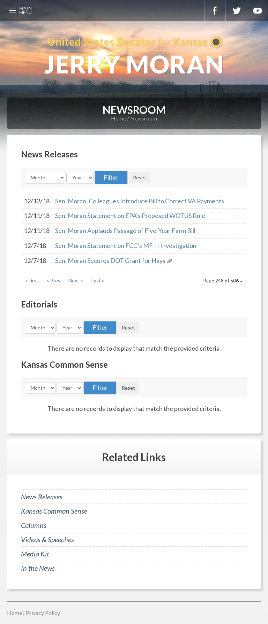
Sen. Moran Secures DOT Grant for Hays (110, 260)
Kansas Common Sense (54, 511)
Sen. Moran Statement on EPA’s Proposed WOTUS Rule (130, 215)
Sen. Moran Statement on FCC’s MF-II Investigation (125, 245)
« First (31, 280)
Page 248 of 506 (223, 280)
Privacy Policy (43, 612)
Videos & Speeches (47, 539)
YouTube (257, 10)
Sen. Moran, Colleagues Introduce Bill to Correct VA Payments (139, 201)
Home (118, 118)
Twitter (236, 10)
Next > (75, 280)
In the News (38, 568)
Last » (97, 280)
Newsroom (143, 118)
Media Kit (35, 553)
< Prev (53, 280)
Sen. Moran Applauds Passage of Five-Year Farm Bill (125, 230)
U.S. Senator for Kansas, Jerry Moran (134, 56)
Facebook (214, 10)
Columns (33, 525)
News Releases (41, 496)
